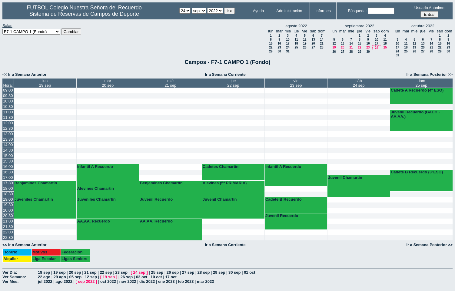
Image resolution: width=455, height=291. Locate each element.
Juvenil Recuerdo (156, 199)
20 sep (75, 272)
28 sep (204, 272)
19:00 (8, 199)
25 (296, 47)
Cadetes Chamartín (220, 166)
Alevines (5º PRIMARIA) (225, 183)
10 (287, 39)
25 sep (157, 272)
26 (304, 47)
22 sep (106, 272)
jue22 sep (233, 83)
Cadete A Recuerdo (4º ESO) (417, 90)
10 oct (156, 277)
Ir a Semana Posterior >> (430, 74)
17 (287, 43)
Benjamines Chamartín (36, 183)
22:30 (8, 237)
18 (296, 43)
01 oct (249, 272)
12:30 (8, 128)
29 (270, 51)
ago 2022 (63, 281)
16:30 (8, 172)
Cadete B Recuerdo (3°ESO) (417, 172)
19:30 (8, 204)
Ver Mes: (10, 281)
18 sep (44, 272)
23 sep (121, 272)
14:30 (8, 150)
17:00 (8, 177)
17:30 (8, 183)
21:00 (8, 221)
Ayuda (258, 10)
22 (270, 47)
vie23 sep (296, 83)
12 (304, 39)
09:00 (8, 90)
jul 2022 (45, 281)
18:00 (8, 188)
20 (313, 43)
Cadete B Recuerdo (283, 199)
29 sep (219, 272)
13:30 (8, 139)
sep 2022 (86, 281)
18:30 (8, 194)
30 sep (234, 272)
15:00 (8, 155)
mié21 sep (170, 83)
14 (321, 39)
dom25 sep (421, 83)
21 (321, 43)
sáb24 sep (358, 83)
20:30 (8, 215)
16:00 (8, 166)
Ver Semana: (14, 277)
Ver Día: (9, 272)
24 (287, 47)
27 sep (188, 272)
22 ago (44, 277)
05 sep (75, 277)
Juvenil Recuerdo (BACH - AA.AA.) (415, 114)
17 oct (171, 277)
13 (313, 39)
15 (270, 43)
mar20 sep (108, 83)
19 (304, 43)
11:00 (8, 112)
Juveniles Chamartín (34, 199)
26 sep (173, 272)
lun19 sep (45, 83)
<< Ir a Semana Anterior (24, 74)
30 (279, 51)
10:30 (8, 106)
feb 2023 (186, 281)
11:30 (8, 117)
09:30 (8, 95)
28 (321, 47)
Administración (289, 10)
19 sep (59, 272)
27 (313, 47)
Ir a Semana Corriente (225, 74)
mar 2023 (205, 281)
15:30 (8, 161)
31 (287, 51)
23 (279, 47)
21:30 (8, 226)
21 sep (90, 272)
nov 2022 (127, 281)
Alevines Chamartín (95, 188)
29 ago (60, 277)
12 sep (91, 277)
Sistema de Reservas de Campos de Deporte (84, 14)
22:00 (8, 232)
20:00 (8, 210)
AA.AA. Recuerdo (93, 221)
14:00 (8, 144)
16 (279, 43)
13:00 (8, 134)
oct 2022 (108, 281)
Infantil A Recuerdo (95, 166)
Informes (323, 10)
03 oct (142, 277)
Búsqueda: (357, 10)
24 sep (139, 272)
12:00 (8, 123)
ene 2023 (166, 281)
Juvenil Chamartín (345, 177)
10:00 (8, 101)
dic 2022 (147, 281)
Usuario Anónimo (429, 7)
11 (296, 39)
